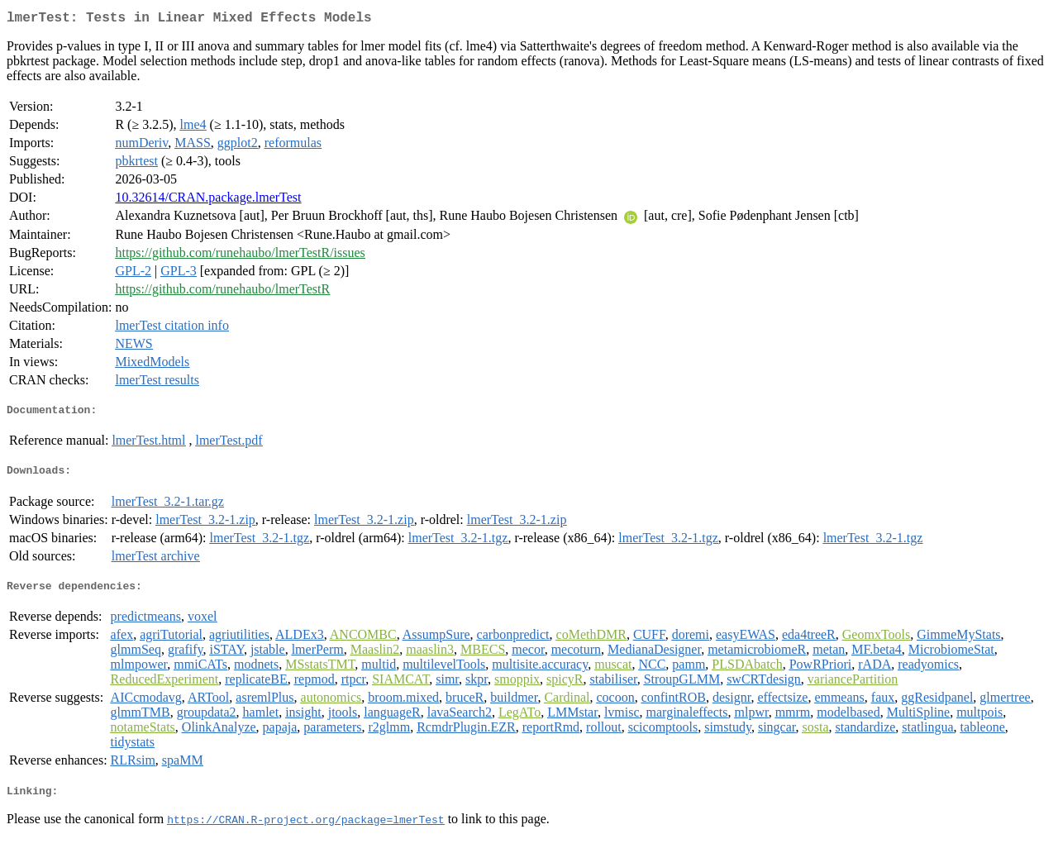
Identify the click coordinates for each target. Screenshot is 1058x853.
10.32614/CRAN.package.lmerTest (208, 200)
